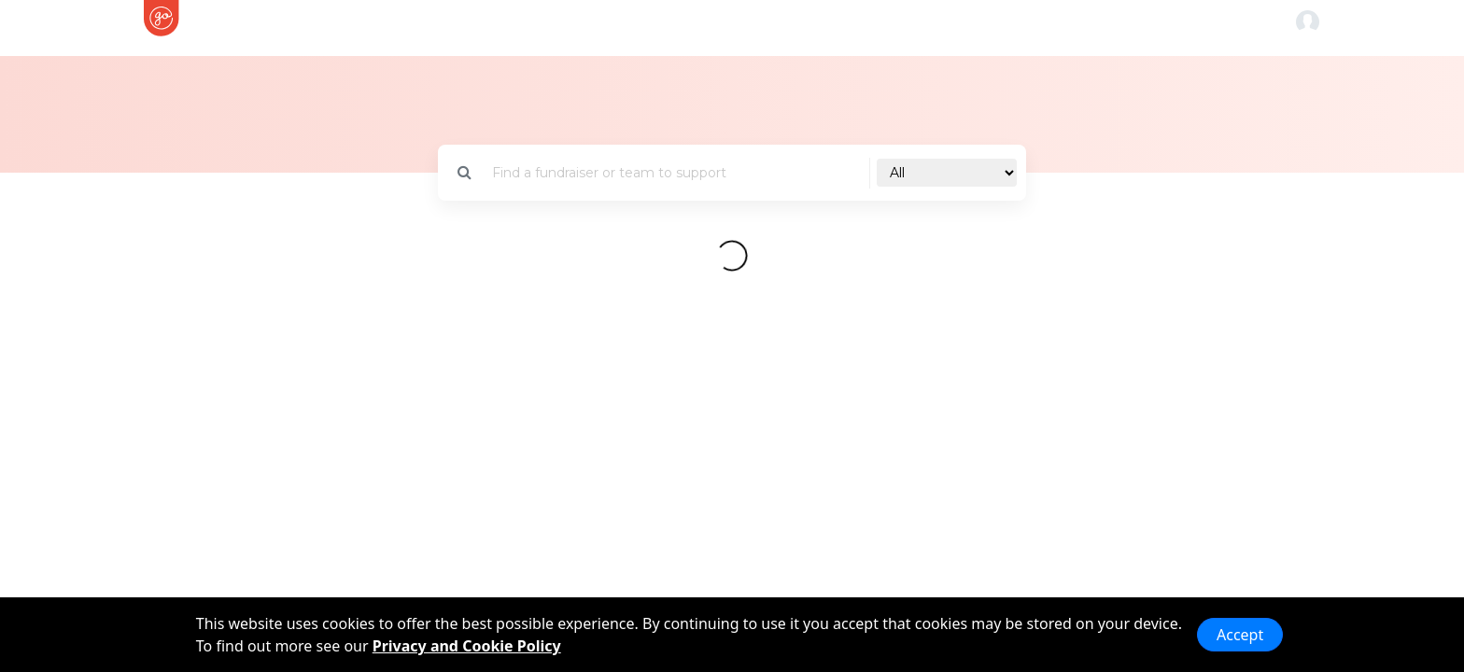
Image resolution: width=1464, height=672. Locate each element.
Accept (1240, 634)
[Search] (675, 173)
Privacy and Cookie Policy (467, 646)
